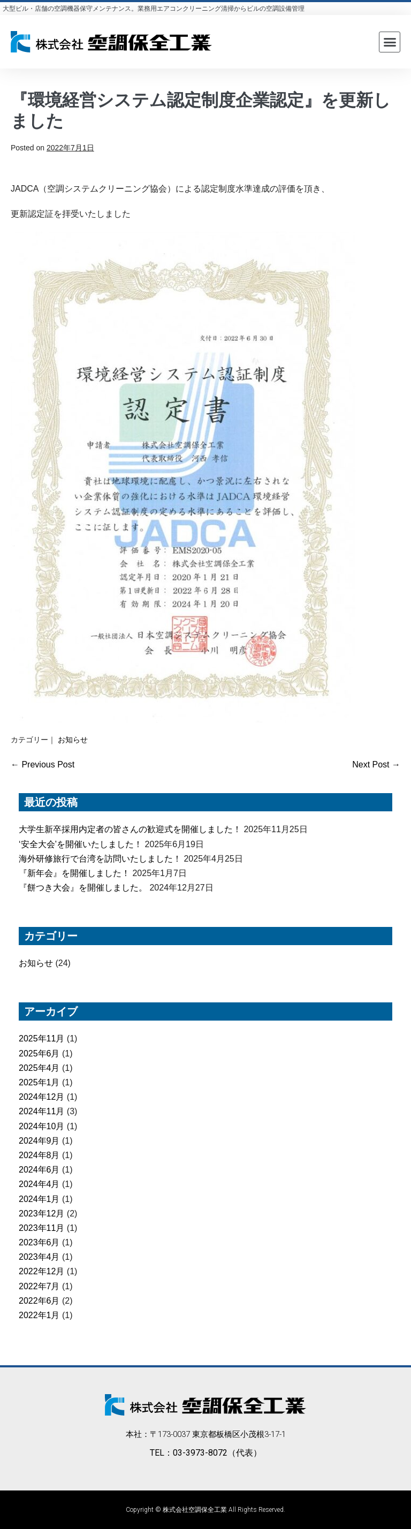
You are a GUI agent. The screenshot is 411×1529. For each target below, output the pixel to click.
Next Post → (376, 764)
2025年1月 (39, 1082)
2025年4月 (39, 1067)
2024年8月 (39, 1155)
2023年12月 (41, 1213)
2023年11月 (41, 1228)
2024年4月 (39, 1184)
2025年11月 (41, 1038)
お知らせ (73, 739)
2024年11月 (41, 1111)
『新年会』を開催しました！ (74, 873)
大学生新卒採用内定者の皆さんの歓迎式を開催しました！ (130, 829)
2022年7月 (39, 1286)
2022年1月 (39, 1315)
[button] (389, 42)
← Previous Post (42, 764)
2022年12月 (41, 1271)
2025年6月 (39, 1053)
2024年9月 (39, 1140)
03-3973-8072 (200, 1453)
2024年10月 (41, 1126)
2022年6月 (39, 1300)
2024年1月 (39, 1199)
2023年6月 (39, 1242)
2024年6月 (39, 1169)
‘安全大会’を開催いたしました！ (80, 844)
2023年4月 (39, 1256)
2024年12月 (41, 1096)
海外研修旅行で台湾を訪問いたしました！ (100, 858)
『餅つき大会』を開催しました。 (83, 887)
